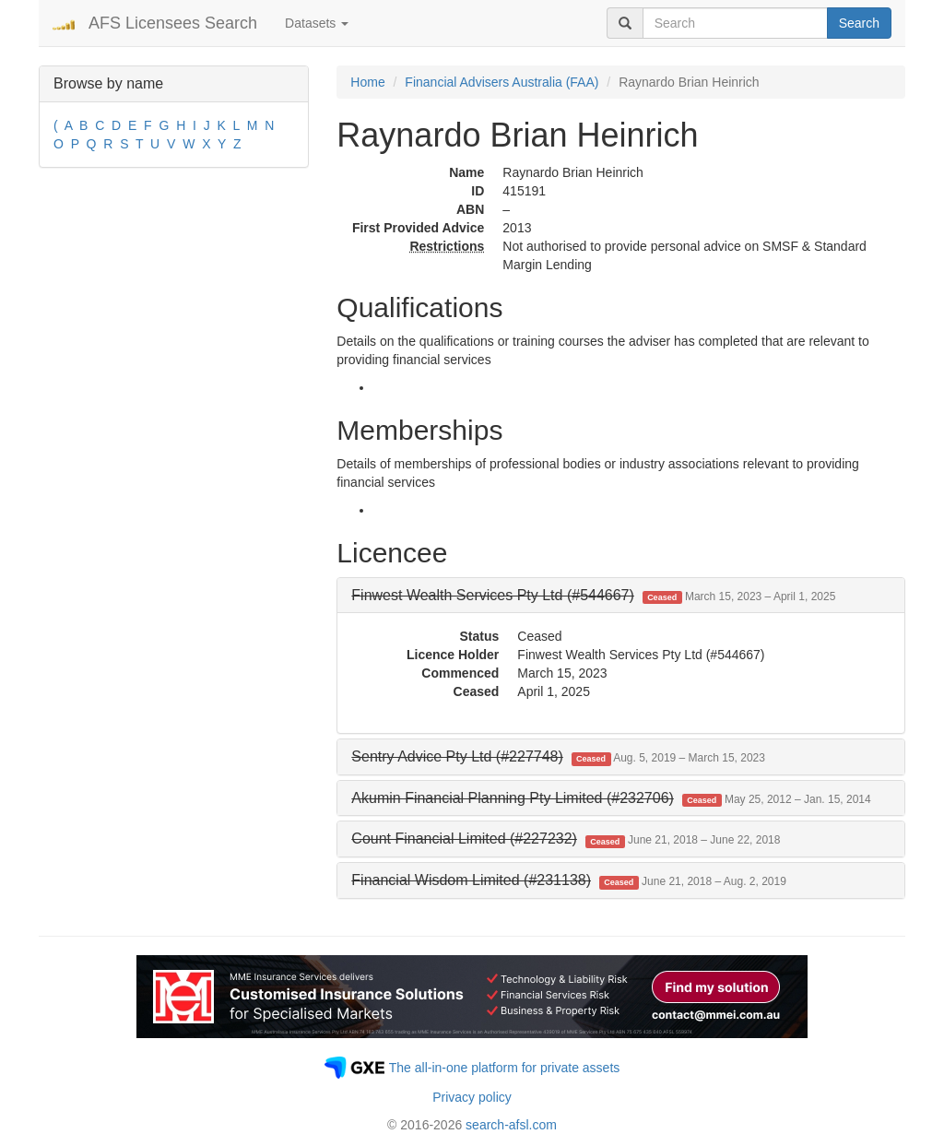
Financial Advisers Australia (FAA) (501, 82)
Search (859, 23)
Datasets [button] (316, 23)
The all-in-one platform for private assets (504, 1067)
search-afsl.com (511, 1124)
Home (367, 82)
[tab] (620, 595)
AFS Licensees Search (172, 23)
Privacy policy (472, 1097)
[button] (593, 595)
